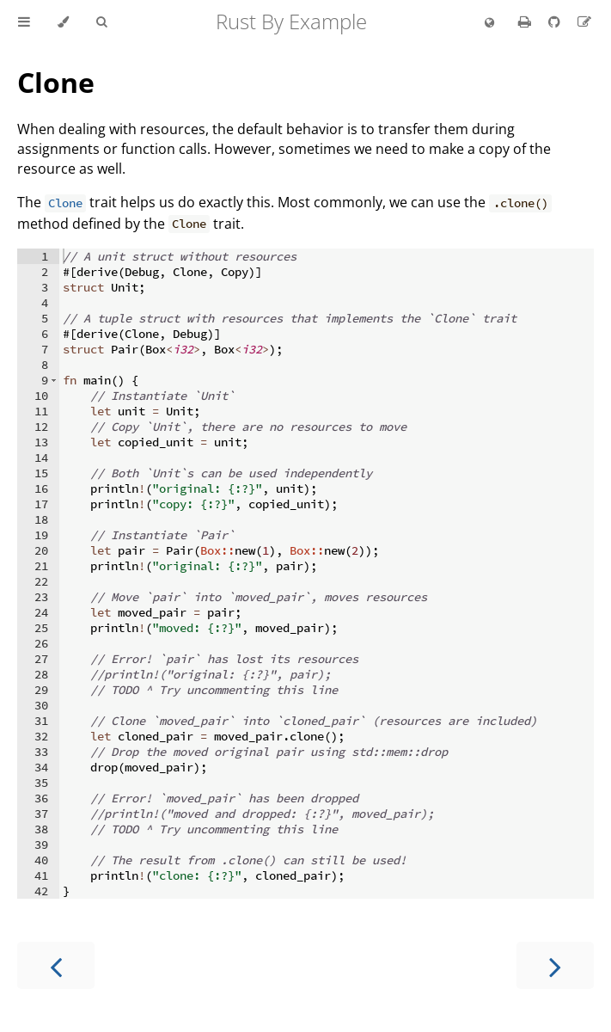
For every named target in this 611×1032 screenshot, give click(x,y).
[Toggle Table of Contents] (24, 22)
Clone (56, 82)
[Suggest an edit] (584, 21)
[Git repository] (556, 21)
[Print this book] (526, 21)
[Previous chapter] (56, 965)
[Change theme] (63, 22)
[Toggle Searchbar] (101, 22)
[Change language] (489, 23)
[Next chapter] (555, 965)
